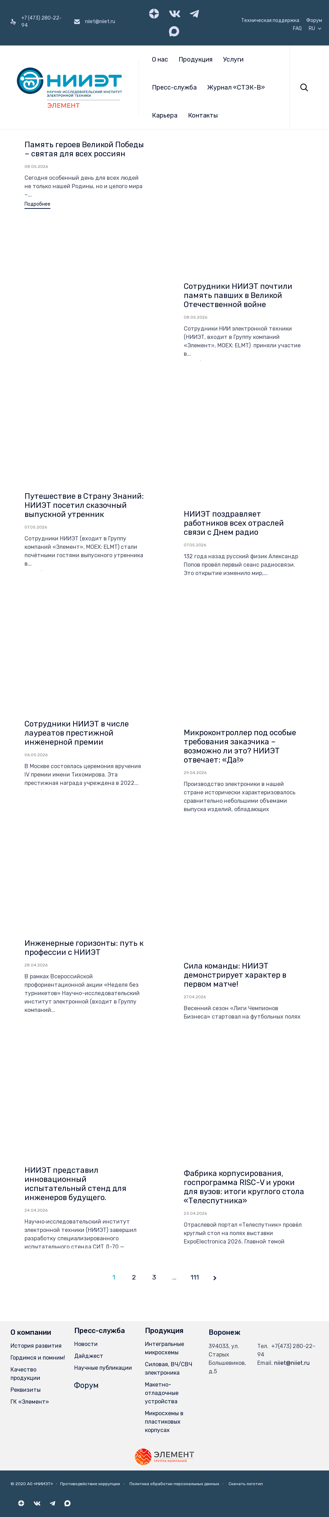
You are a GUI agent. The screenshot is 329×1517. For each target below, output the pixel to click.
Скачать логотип (246, 1483)
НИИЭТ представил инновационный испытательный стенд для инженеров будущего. (75, 1042)
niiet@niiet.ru (292, 1363)
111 (194, 1277)
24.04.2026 (36, 1068)
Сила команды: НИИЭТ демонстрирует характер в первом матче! (235, 833)
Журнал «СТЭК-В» (236, 87)
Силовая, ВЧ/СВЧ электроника (168, 1368)
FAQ (297, 28)
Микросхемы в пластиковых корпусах (164, 1421)
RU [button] (315, 28)
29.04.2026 (195, 631)
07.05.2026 (35, 385)
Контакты (203, 115)
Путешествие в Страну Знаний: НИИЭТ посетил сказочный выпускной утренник (84, 363)
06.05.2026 (36, 613)
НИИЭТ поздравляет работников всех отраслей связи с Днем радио (234, 381)
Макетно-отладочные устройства (161, 1393)
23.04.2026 (195, 1071)
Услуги (233, 59)
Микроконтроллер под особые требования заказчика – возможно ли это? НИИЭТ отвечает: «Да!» (240, 604)
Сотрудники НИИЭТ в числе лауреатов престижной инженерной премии (76, 591)
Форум (314, 20)
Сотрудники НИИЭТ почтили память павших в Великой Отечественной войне (238, 154)
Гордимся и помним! (37, 1357)
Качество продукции (25, 1373)
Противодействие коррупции (90, 1483)
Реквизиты (25, 1390)
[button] (37, 205)
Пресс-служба (174, 87)
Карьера (164, 115)
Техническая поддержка (270, 20)
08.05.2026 (36, 166)
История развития (36, 1345)
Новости (86, 1344)
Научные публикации (103, 1367)
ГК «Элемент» (29, 1401)
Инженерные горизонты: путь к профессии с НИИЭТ (84, 806)
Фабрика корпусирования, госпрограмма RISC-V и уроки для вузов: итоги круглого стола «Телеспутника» (244, 1045)
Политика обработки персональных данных (174, 1483)
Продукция (195, 59)
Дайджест (88, 1356)
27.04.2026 (195, 855)
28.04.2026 (36, 823)
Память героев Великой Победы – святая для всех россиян (84, 149)
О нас (160, 59)
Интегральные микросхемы (164, 1348)
